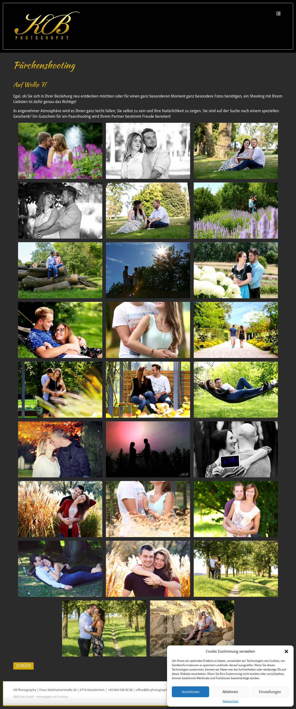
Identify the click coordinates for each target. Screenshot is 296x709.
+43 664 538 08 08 (120, 690)
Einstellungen (270, 692)
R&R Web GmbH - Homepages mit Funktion (40, 696)
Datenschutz (230, 701)
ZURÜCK (23, 665)
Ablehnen (230, 692)
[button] (286, 651)
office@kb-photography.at (154, 690)
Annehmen (190, 692)
